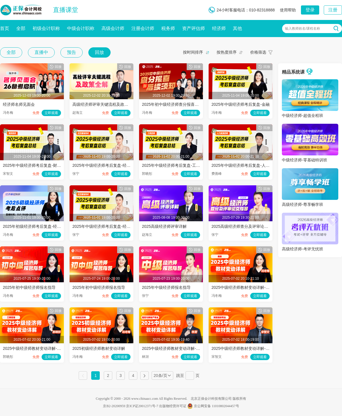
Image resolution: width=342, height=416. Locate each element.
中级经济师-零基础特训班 (304, 160)
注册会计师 (142, 28)
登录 (310, 9)
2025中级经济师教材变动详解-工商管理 (38, 348)
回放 (99, 52)
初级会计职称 (46, 28)
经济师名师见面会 (19, 104)
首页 (4, 28)
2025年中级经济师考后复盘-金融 (240, 104)
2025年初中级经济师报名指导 (29, 287)
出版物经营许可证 (172, 406)
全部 (20, 28)
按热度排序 (227, 52)
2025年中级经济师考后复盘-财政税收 (36, 165)
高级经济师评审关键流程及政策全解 (104, 104)
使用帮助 (288, 10)
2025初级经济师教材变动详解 (98, 348)
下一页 (144, 375)
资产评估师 (193, 28)
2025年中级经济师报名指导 (166, 287)
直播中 (41, 52)
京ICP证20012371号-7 (142, 406)
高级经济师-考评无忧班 (302, 249)
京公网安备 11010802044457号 (213, 406)
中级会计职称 (80, 28)
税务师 (168, 28)
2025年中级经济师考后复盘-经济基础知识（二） (115, 165)
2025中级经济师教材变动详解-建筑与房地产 (181, 348)
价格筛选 (258, 52)
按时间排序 (193, 52)
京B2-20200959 (114, 406)
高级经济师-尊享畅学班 (302, 204)
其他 (237, 28)
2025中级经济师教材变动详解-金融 (242, 287)
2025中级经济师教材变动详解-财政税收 (246, 348)
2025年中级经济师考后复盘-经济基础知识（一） (115, 226)
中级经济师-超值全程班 (302, 115)
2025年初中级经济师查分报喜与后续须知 (178, 104)
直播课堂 (65, 9)
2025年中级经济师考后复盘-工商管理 (175, 165)
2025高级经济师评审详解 (164, 226)
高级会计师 (112, 28)
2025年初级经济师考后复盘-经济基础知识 (40, 226)
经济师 (219, 28)
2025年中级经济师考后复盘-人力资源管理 (248, 165)
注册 (332, 9)
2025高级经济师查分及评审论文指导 (243, 226)
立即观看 (51, 113)
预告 (71, 52)
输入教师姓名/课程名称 (302, 29)
